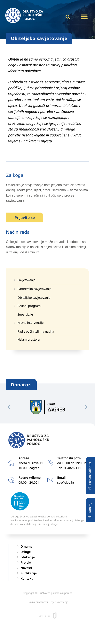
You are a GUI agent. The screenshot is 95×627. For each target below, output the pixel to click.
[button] (84, 17)
